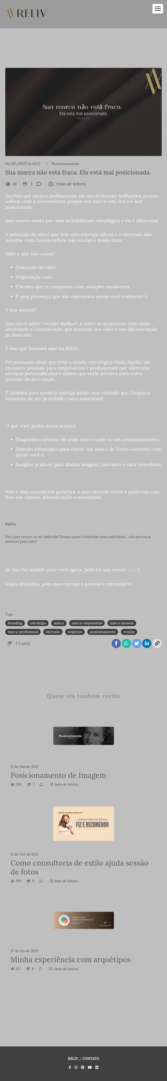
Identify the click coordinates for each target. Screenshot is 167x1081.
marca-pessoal (121, 623)
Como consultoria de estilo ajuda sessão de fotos (79, 867)
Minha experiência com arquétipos (71, 959)
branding (15, 623)
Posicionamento (65, 164)
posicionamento (103, 632)
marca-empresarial (87, 623)
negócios (75, 632)
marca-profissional (23, 632)
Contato (90, 1058)
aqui (132, 569)
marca (59, 623)
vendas (129, 632)
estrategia (38, 623)
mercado (53, 632)
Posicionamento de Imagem (58, 775)
